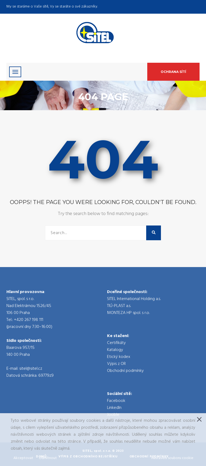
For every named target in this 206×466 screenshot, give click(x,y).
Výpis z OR (116, 363)
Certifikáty (116, 342)
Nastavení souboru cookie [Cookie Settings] (172, 458)
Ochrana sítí (173, 72)
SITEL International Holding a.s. (134, 298)
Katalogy (115, 349)
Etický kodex (118, 356)
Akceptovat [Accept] (23, 458)
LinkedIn (114, 407)
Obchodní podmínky (125, 370)
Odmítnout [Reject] (48, 458)
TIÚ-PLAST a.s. (119, 305)
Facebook (116, 400)
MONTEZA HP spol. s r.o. (128, 312)
